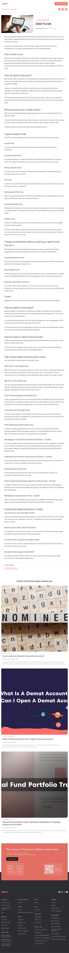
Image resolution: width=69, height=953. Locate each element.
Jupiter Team (40, 28)
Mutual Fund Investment (43, 20)
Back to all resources (10, 9)
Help (49, 3)
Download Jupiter (61, 3)
